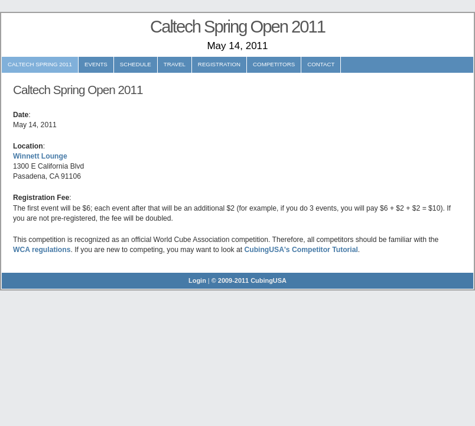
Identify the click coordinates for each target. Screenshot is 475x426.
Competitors (274, 64)
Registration (219, 64)
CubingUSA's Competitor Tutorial (300, 250)
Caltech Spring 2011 (40, 64)
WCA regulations (41, 250)
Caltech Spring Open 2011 (237, 26)
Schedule (135, 64)
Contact (320, 64)
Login (197, 280)
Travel (175, 64)
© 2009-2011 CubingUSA (249, 280)
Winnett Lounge (40, 156)
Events (96, 64)
